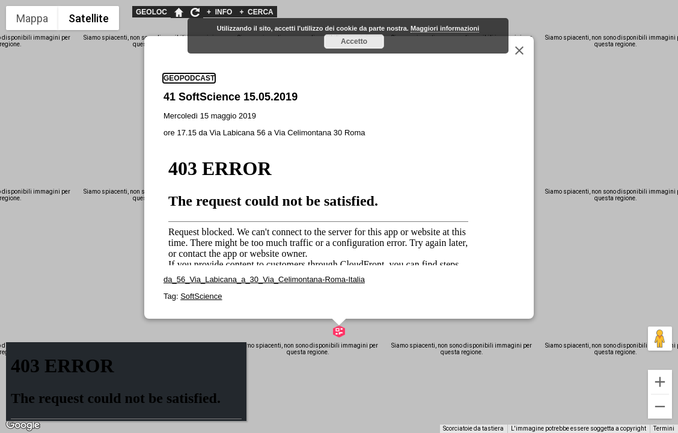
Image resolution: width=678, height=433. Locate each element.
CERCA (256, 12)
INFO (219, 12)
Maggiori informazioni (445, 28)
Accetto (354, 41)
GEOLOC (151, 12)
